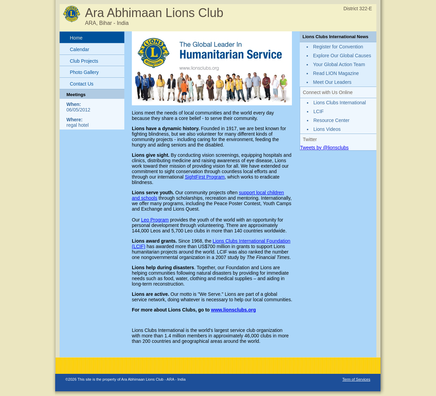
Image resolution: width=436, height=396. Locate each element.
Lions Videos (327, 129)
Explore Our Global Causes (342, 55)
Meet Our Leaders (332, 82)
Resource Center (331, 120)
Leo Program (155, 220)
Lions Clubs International (339, 102)
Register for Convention (338, 46)
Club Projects (84, 61)
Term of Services (356, 379)
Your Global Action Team (339, 64)
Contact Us (81, 84)
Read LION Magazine (336, 73)
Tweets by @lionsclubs (324, 147)
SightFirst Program (205, 177)
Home (76, 38)
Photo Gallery (84, 72)
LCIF (318, 111)
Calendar (79, 49)
